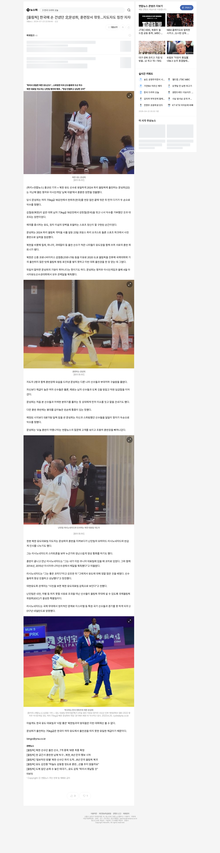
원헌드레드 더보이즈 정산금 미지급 (182, 92)
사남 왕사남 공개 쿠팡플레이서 (182, 98)
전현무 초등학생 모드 (153, 105)
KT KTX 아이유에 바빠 (182, 105)
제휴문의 (126, 814)
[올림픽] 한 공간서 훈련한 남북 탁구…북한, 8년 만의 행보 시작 (59, 754)
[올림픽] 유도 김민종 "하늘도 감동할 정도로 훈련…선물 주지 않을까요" (63, 764)
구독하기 (186, 8)
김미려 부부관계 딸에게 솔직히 (154, 98)
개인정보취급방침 (105, 814)
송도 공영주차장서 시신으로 (154, 79)
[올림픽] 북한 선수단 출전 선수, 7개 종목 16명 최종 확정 (55, 750)
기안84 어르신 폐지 (153, 86)
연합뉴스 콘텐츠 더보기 (151, 6)
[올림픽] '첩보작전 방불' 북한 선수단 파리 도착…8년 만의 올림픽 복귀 (62, 759)
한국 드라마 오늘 (151, 92)
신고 (56, 21)
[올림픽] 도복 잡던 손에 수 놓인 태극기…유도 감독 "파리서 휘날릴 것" (62, 769)
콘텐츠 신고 (117, 814)
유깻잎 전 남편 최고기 (182, 86)
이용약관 (94, 814)
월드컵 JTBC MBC (181, 79)
